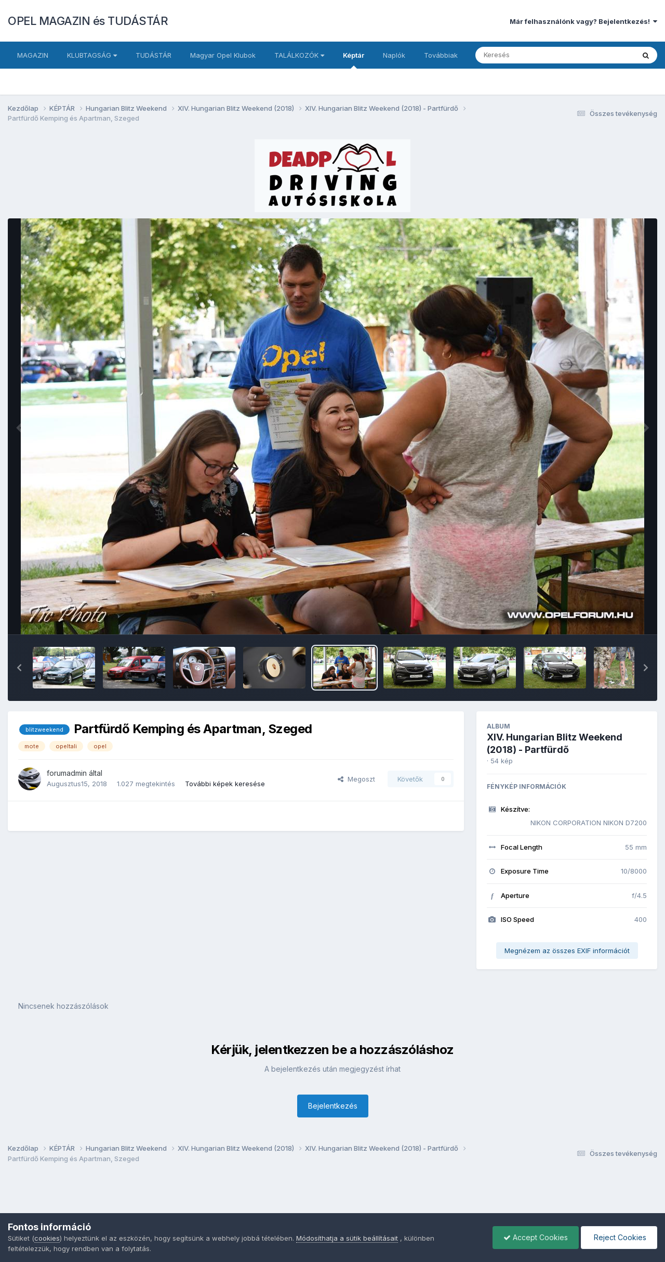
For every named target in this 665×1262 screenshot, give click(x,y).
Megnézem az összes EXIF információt (567, 950)
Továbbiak (441, 55)
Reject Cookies (619, 1237)
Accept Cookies (535, 1237)
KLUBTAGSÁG (92, 55)
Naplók (394, 55)
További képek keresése (225, 783)
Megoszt (356, 779)
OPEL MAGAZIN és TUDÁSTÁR (88, 21)
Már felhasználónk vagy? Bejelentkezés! (583, 21)
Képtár (353, 60)
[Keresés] (526, 55)
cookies (47, 1238)
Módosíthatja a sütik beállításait (347, 1238)
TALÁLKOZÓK (299, 55)
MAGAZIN (32, 55)
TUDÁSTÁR (153, 55)
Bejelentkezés (332, 1105)
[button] (19, 667)
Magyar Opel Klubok (223, 55)
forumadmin (67, 773)
